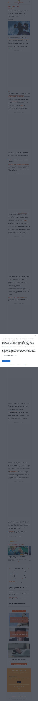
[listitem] (19, 355)
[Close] (36, 336)
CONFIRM (6, 360)
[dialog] (19, 350)
